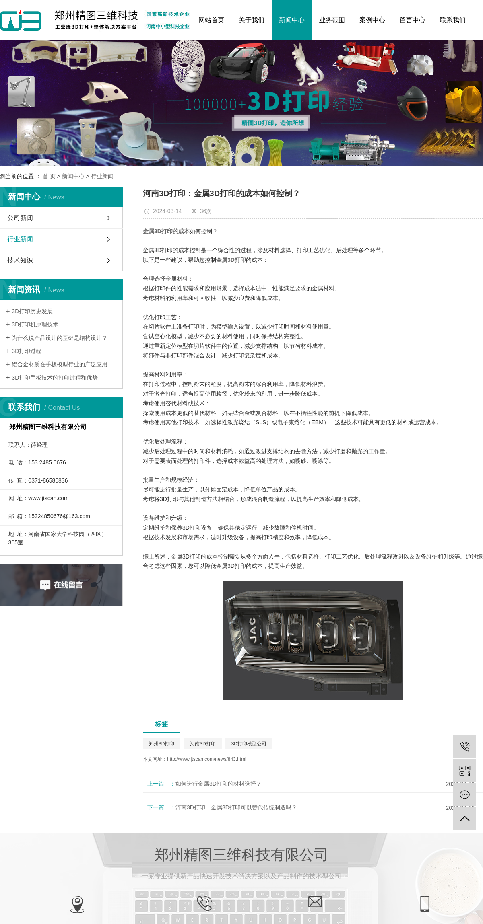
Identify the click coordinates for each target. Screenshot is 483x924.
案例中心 (372, 19)
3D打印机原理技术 (35, 324)
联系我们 (453, 19)
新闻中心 (292, 19)
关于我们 (251, 19)
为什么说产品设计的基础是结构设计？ (59, 338)
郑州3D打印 (161, 744)
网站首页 (211, 19)
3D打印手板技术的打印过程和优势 (55, 377)
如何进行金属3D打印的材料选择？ (218, 783)
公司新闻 (20, 217)
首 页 (49, 176)
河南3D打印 (202, 744)
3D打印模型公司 (248, 744)
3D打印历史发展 (32, 311)
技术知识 (20, 260)
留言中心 (412, 19)
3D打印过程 (26, 351)
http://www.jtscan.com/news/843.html (206, 759)
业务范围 (332, 19)
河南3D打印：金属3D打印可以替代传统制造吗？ (236, 807)
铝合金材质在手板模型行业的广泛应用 (59, 364)
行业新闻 (102, 176)
